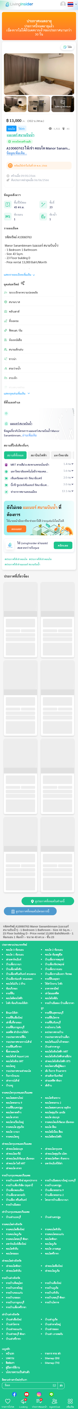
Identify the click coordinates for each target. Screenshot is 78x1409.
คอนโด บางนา (13, 1132)
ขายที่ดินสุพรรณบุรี (54, 1013)
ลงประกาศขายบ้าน (54, 1032)
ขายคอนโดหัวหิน (53, 1229)
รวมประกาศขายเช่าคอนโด (18, 1071)
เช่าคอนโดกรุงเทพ (53, 1149)
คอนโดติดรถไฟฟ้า (14, 998)
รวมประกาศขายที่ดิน (16, 1037)
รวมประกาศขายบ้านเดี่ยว (57, 1037)
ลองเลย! (16, 529)
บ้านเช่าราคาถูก (52, 1047)
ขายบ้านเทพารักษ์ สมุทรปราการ (21, 1180)
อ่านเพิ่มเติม (29, 435)
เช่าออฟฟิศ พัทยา (53, 1080)
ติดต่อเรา (10, 1363)
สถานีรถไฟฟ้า (39, 455)
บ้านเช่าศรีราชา (13, 1339)
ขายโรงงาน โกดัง (53, 1027)
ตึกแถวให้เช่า (12, 1013)
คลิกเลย (63, 545)
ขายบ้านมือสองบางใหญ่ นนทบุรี (60, 1180)
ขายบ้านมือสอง (13, 1205)
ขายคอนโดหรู (12, 1136)
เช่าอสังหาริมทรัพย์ (54, 1076)
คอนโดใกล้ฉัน (51, 998)
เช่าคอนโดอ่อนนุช (14, 1149)
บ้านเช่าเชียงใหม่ (13, 1319)
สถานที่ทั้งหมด (15, 455)
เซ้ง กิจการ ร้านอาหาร (55, 1071)
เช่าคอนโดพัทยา (13, 1266)
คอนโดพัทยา (51, 1239)
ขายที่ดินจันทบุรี (53, 1022)
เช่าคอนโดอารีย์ (13, 1154)
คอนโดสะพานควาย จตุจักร (58, 1107)
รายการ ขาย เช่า (53, 1353)
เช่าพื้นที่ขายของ (13, 1022)
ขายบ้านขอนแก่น (14, 1293)
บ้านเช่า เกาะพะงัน (54, 1334)
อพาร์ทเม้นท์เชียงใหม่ (16, 1244)
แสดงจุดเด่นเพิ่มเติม (17, 393)
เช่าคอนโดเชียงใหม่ (53, 1266)
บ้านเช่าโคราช (12, 1324)
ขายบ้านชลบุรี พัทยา (55, 1297)
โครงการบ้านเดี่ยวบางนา (56, 1200)
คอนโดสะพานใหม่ (14, 1098)
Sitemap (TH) (52, 1363)
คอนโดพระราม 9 (14, 1103)
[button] (63, 4)
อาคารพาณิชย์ (52, 988)
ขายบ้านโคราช (52, 1302)
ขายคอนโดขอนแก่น (54, 1234)
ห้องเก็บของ (11, 988)
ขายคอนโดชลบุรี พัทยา (17, 1239)
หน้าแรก (10, 1353)
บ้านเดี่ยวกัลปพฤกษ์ (54, 964)
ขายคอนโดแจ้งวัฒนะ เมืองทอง (59, 1122)
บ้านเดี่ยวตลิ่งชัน (14, 969)
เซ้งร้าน (48, 1085)
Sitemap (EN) (52, 1358)
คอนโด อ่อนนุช (52, 1117)
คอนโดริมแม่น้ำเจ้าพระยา (57, 1042)
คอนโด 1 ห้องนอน (15, 954)
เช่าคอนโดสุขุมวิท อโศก (56, 1154)
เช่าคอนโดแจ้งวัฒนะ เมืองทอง (20, 1158)
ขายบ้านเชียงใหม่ (53, 1283)
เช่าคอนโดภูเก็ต (52, 1271)
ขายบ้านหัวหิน (52, 1293)
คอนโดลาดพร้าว (13, 1112)
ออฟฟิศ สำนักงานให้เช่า (17, 1032)
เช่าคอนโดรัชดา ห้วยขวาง (57, 1158)
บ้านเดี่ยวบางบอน (53, 969)
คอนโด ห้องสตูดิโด (53, 954)
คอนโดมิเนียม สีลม (54, 1132)
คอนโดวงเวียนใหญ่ (14, 1122)
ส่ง (61, 1385)
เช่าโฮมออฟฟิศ (52, 993)
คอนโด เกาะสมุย (53, 1249)
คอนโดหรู (10, 1066)
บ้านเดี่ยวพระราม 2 (54, 1195)
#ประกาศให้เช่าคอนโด (16, 559)
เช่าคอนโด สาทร (14, 1168)
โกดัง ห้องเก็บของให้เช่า (17, 1003)
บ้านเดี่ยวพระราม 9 (54, 1190)
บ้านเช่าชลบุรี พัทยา (15, 1334)
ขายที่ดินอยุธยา (52, 979)
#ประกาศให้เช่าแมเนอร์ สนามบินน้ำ (22, 564)
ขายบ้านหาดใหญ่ (14, 1288)
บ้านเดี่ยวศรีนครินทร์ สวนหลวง (21, 974)
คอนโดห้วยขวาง (52, 1098)
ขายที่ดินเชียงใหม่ (14, 1017)
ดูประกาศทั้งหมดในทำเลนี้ (47, 901)
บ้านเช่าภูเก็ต (51, 1319)
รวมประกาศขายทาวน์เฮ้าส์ (18, 1042)
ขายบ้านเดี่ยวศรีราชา (16, 1307)
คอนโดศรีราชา (52, 1253)
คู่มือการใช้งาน (13, 1367)
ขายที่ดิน (10, 993)
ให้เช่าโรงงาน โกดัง (53, 984)
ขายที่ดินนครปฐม (14, 1107)
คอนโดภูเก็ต (50, 1244)
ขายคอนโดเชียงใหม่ (15, 1229)
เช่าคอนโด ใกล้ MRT (15, 1163)
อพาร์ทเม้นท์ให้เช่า (53, 1163)
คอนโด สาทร (12, 1117)
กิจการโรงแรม (12, 1076)
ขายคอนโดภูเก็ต (13, 1234)
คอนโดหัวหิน (12, 1249)
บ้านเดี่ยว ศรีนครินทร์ (16, 1200)
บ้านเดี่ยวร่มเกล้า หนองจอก (19, 979)
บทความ (10, 1358)
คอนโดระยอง (12, 1253)
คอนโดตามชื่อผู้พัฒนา (55, 1066)
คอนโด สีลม (50, 1127)
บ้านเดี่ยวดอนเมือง (15, 1190)
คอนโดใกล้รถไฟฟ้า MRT (56, 1051)
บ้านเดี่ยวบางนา (13, 964)
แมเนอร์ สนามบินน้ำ (21, 423)
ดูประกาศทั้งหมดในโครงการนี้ (30, 911)
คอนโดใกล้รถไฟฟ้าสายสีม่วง (58, 1056)
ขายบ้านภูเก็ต (51, 1288)
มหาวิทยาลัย (61, 455)
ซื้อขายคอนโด (12, 1051)
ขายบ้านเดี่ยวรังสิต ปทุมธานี (19, 1185)
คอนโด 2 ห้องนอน (54, 950)
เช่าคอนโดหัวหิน (13, 1271)
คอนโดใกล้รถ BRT (14, 1061)
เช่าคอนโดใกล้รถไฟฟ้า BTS (57, 1061)
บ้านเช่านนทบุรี (13, 1217)
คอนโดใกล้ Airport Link (17, 1056)
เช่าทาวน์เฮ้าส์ (12, 1080)
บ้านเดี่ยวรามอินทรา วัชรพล (58, 974)
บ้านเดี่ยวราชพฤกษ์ (54, 959)
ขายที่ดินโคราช (52, 1017)
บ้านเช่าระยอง (51, 1329)
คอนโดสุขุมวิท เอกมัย (55, 1112)
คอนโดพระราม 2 (53, 1103)
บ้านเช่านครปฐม (53, 1217)
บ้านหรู (9, 1085)
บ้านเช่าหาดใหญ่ (53, 1324)
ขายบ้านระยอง (13, 1297)
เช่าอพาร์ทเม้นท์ (13, 959)
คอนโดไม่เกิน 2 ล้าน (15, 984)
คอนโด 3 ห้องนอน (15, 950)
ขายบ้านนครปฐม (53, 1185)
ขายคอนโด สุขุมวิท (15, 1127)
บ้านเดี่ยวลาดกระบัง (15, 1195)
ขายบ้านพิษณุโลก (14, 1283)
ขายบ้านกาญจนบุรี (15, 1302)
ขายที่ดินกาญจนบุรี (15, 1027)
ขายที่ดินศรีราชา (14, 1047)
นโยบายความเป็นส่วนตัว (17, 1372)
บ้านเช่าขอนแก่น (14, 1329)
